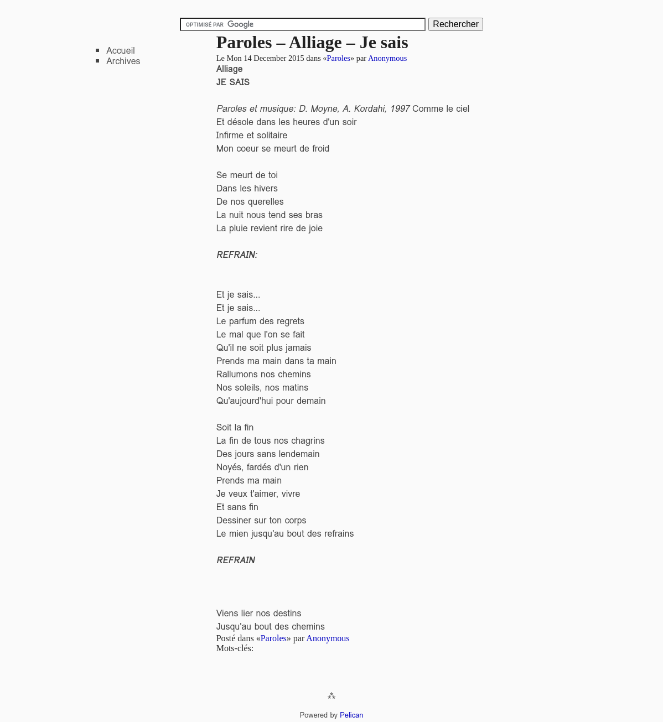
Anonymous (387, 58)
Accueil (120, 51)
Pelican (351, 715)
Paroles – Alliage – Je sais (312, 42)
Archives (123, 61)
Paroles (338, 58)
